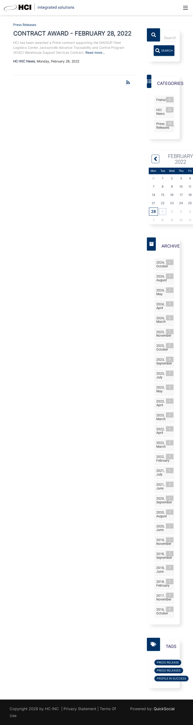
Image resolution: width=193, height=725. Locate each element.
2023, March (162, 416)
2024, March (162, 319)
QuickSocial (164, 708)
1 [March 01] (162, 211)
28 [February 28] (153, 211)
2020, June (161, 527)
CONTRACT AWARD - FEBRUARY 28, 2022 (72, 33)
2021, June (161, 486)
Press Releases (24, 25)
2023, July (161, 375)
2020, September (164, 500)
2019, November (164, 541)
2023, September (164, 361)
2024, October (163, 264)
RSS (173, 100)
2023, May (161, 389)
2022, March (162, 444)
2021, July (161, 472)
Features (163, 99)
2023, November (164, 333)
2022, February (163, 458)
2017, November (164, 597)
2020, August (162, 514)
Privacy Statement (80, 708)
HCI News (161, 111)
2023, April (161, 402)
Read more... (95, 52)
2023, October (163, 347)
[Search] (170, 37)
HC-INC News (24, 61)
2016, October (163, 611)
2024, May (161, 291)
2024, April (161, 305)
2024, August (162, 277)
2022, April (161, 430)
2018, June (161, 569)
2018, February (163, 583)
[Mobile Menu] (185, 8)
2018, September (164, 555)
